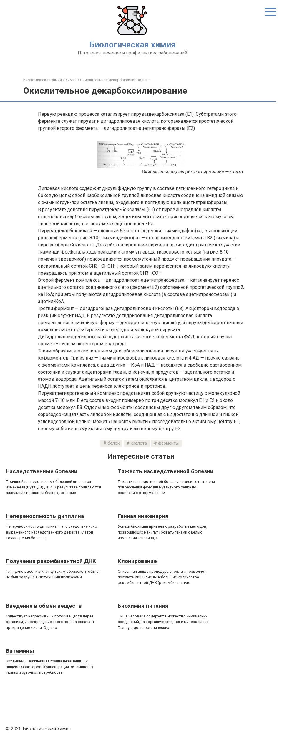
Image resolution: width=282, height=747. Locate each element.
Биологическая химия (132, 44)
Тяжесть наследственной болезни (165, 471)
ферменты (168, 443)
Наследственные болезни (41, 471)
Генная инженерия (143, 516)
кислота (139, 443)
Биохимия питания (143, 605)
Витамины (20, 650)
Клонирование (137, 561)
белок (113, 443)
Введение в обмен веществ (44, 605)
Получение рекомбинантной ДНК (51, 561)
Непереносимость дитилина (45, 516)
